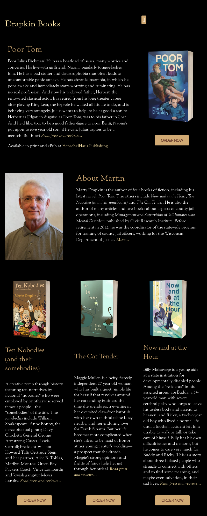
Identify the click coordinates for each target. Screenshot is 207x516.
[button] (143, 20)
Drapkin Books (32, 24)
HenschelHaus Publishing (85, 145)
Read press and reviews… (61, 135)
